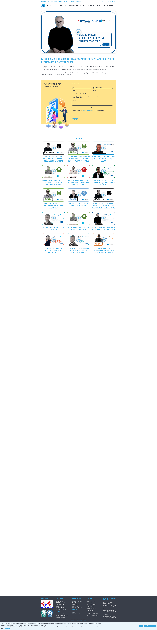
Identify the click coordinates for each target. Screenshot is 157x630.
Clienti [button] (82, 6)
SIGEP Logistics (76, 96)
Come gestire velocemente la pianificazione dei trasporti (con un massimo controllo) (78, 159)
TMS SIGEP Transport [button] (91, 608)
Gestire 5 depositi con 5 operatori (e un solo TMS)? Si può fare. (103, 182)
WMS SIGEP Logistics (91, 602)
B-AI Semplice (100, 96)
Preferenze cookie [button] (152, 626)
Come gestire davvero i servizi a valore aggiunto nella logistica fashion (53, 159)
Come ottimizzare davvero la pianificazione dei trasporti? (103, 228)
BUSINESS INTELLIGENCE (92, 613)
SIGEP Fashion (84, 96)
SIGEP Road (91, 610)
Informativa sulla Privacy (87, 110)
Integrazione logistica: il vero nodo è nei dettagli (78, 205)
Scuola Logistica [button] (109, 6)
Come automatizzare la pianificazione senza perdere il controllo (53, 206)
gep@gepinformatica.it (61, 609)
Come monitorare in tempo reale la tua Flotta (78, 228)
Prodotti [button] (63, 6)
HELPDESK (74, 612)
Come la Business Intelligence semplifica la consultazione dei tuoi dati (103, 250)
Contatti (102, 1)
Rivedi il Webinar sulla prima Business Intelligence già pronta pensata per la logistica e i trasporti (109, 616)
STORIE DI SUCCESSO (73, 5)
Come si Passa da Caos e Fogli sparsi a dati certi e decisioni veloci (103, 159)
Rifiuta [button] (145, 626)
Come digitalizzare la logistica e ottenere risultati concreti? (53, 250)
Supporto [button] (91, 6)
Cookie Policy (7, 628)
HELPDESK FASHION (76, 613)
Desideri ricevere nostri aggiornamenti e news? (82, 107)
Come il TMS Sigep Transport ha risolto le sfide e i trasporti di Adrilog (78, 250)
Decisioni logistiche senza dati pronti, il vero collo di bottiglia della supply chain (109, 611)
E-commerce (91, 606)
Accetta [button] (141, 626)
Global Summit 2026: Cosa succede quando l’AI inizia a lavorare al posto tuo (109, 607)
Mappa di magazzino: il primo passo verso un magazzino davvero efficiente (78, 182)
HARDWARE (89, 616)
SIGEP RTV (90, 611)
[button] (78, 32)
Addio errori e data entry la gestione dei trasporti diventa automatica (53, 182)
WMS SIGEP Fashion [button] (91, 604)
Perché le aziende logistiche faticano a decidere (108, 602)
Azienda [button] (99, 6)
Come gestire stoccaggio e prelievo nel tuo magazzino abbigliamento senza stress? (103, 206)
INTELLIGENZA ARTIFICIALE (78, 97)
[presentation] (81, 114)
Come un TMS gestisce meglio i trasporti (53, 228)
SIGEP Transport (92, 96)
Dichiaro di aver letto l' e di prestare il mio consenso (88, 110)
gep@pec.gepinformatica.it (77, 601)
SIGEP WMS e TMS (91, 601)
